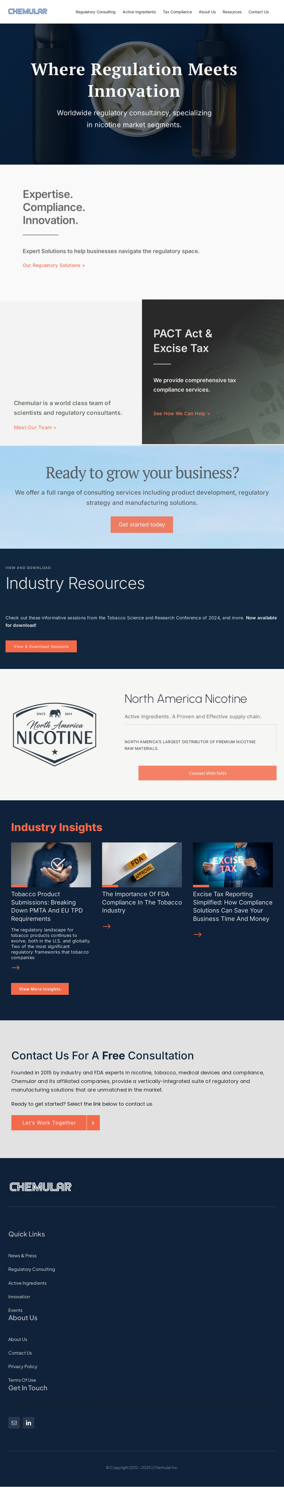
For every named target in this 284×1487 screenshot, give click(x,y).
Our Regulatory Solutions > (54, 264)
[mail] (14, 1423)
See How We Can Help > (181, 409)
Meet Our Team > (35, 431)
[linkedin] (28, 1423)
